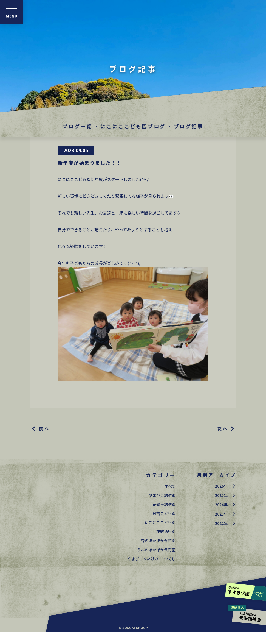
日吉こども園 (164, 513)
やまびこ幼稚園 (162, 495)
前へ (44, 428)
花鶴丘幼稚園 (164, 504)
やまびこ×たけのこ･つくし (152, 558)
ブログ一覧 (77, 126)
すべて (170, 486)
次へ (222, 428)
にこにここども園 (160, 522)
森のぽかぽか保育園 (158, 540)
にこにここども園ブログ (133, 126)
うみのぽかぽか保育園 (156, 549)
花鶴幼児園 (166, 531)
